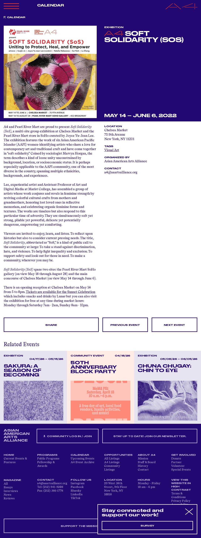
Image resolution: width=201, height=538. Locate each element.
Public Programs (48, 458)
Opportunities (118, 455)
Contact (143, 469)
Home (9, 455)
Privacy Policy (180, 501)
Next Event (174, 325)
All (6, 483)
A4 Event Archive (82, 462)
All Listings (111, 458)
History (143, 466)
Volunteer (178, 466)
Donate (176, 458)
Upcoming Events (82, 458)
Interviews (11, 491)
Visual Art (111, 150)
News (7, 494)
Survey (147, 526)
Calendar (50, 5)
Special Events (181, 469)
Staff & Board (147, 462)
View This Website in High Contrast (181, 485)
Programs (47, 455)
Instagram (78, 483)
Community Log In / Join (67, 436)
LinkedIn (76, 494)
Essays (8, 487)
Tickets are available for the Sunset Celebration (60, 292)
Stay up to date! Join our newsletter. (149, 436)
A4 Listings (111, 462)
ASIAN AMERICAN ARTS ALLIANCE (17, 435)
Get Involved (183, 455)
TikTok (75, 498)
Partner (176, 462)
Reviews (9, 498)
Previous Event (125, 325)
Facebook (77, 487)
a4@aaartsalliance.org (52, 483)
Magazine (12, 480)
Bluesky (76, 490)
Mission (143, 458)
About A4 (147, 455)
